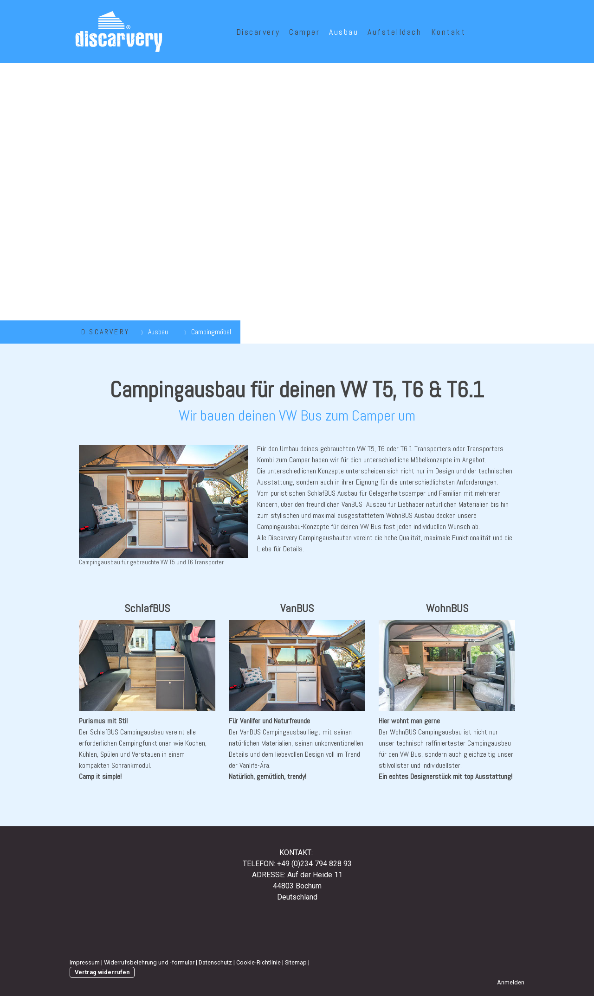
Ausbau (343, 31)
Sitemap (296, 962)
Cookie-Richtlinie (258, 962)
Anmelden (510, 982)
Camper (304, 31)
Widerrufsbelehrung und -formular (149, 962)
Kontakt (448, 31)
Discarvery (258, 31)
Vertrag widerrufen (102, 972)
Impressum (85, 962)
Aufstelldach (394, 31)
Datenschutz (215, 962)
